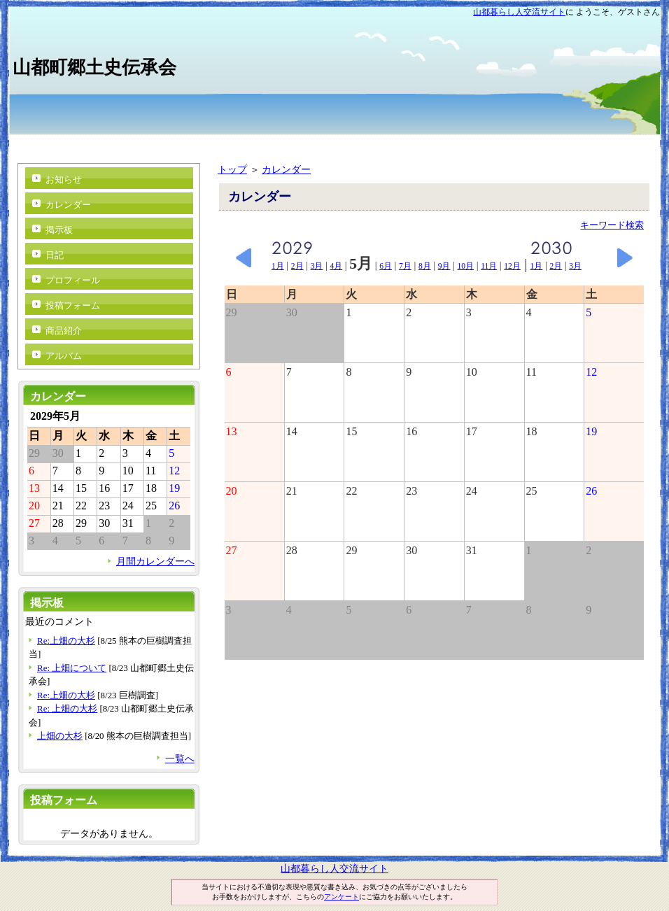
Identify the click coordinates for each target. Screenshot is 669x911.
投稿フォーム (72, 305)
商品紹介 (63, 330)
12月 (512, 266)
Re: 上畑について (71, 668)
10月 (466, 266)
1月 (278, 266)
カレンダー (286, 169)
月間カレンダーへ (155, 561)
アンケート (341, 897)
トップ (232, 169)
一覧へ (180, 758)
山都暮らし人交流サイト (519, 12)
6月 (385, 266)
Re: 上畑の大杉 (67, 708)
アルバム (63, 356)
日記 (54, 255)
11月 (489, 266)
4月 (336, 266)
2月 (297, 266)
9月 (444, 266)
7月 (405, 266)
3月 (317, 266)
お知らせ (63, 179)
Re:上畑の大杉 (66, 640)
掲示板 (59, 230)
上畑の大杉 (60, 735)
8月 (424, 266)
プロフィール (72, 280)
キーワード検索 (612, 225)
